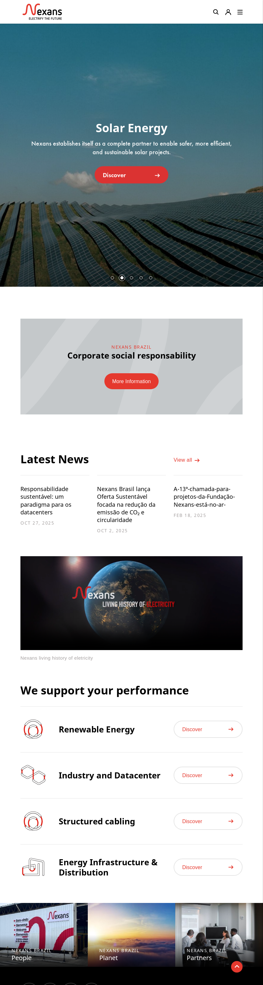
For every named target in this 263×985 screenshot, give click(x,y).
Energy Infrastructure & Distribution (108, 872)
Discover (132, 174)
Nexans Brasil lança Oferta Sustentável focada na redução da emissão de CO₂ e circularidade (129, 506)
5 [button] (150, 278)
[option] (131, 153)
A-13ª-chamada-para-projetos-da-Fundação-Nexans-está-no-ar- (207, 497)
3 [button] (131, 278)
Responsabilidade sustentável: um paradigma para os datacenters (48, 501)
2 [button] (122, 278)
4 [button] (141, 278)
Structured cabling (97, 826)
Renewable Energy (97, 734)
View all (187, 461)
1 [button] (112, 278)
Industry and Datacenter (110, 780)
